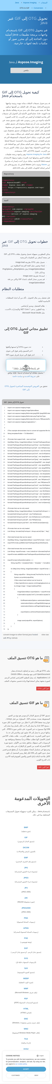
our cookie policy (21, 1064)
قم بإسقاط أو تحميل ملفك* (26, 368)
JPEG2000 (26, 908)
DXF (26, 948)
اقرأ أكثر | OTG (43, 689)
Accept (26, 1069)
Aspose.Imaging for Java (36, 154)
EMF (26, 858)
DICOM (26, 847)
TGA (26, 1039)
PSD (26, 938)
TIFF (26, 968)
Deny (36, 1075)
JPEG (25, 878)
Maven (44, 164)
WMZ (26, 1029)
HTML (26, 1009)
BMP (26, 827)
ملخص (26, 70)
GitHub (14, 638)
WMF (26, 988)
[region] (26, 518)
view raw (45, 635)
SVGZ (26, 1049)
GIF (25, 837)
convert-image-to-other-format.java (17, 635)
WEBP (26, 978)
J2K (26, 898)
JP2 (26, 888)
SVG (26, 958)
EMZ (26, 1019)
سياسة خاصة (18, 376)
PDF (26, 999)
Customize (16, 1075)
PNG (26, 918)
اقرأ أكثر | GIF (43, 767)
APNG (26, 928)
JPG (26, 868)
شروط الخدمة (30, 376)
